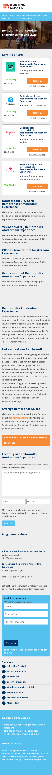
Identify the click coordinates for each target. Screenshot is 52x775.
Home (4, 15)
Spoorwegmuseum (16, 682)
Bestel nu (37, 81)
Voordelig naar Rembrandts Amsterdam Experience (33, 64)
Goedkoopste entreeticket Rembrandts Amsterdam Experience (33, 131)
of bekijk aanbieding (37, 86)
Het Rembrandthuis (18, 417)
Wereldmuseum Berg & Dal (20, 687)
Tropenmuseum (15, 692)
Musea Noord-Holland (36, 15)
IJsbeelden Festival (16, 666)
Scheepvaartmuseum (17, 697)
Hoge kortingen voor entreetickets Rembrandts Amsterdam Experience (33, 168)
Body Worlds (13, 676)
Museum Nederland (17, 15)
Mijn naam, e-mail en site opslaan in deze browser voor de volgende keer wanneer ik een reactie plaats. (24, 513)
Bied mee (37, 186)
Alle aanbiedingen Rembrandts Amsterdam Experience (26, 440)
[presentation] (25, 632)
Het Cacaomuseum (16, 671)
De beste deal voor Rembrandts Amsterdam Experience (33, 98)
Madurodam (13, 703)
